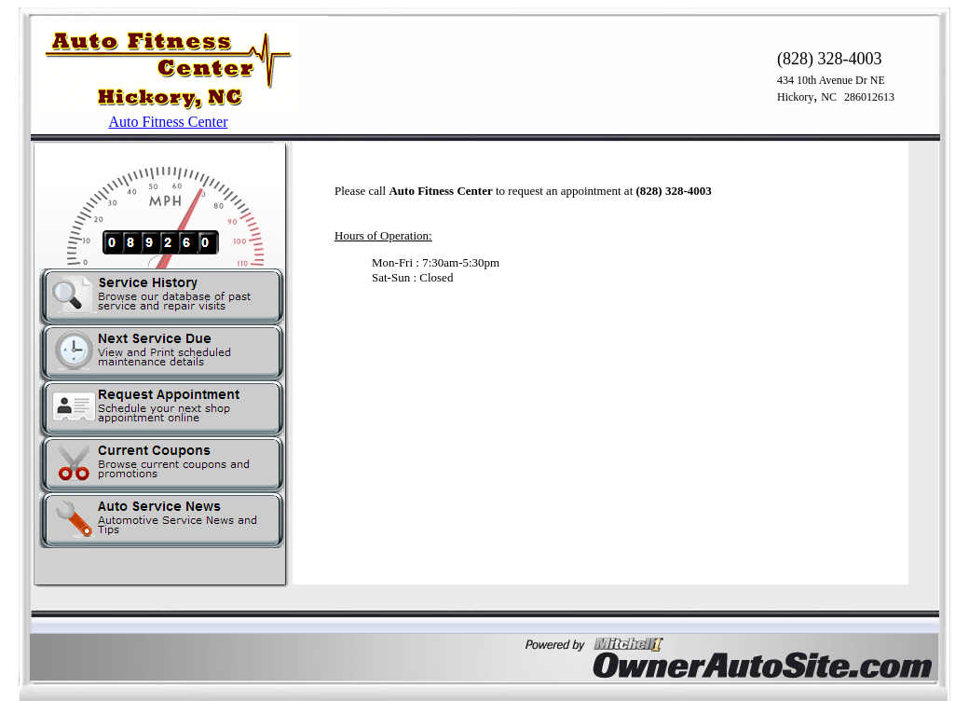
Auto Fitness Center (168, 122)
